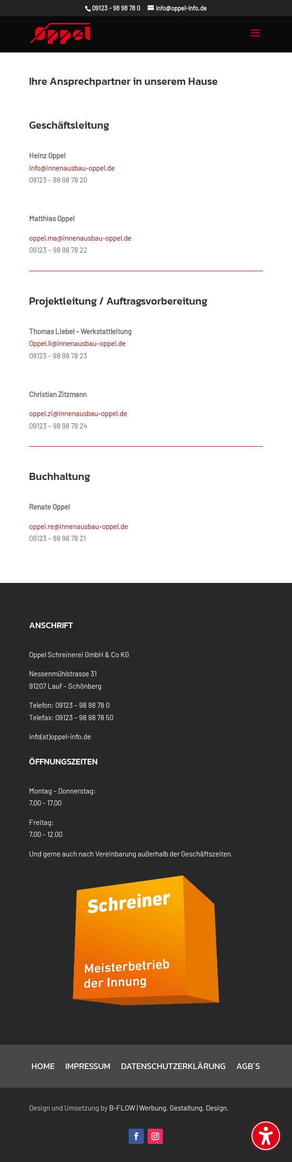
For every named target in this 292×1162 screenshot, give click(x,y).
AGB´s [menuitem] (248, 1067)
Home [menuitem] (43, 1067)
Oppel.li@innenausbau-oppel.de (77, 343)
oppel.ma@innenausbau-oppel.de (80, 238)
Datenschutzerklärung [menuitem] (173, 1067)
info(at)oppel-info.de (60, 736)
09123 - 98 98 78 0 (116, 8)
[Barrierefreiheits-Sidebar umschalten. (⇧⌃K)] (266, 1135)
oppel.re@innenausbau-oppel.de (78, 526)
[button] (255, 39)
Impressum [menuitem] (88, 1067)
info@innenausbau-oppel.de (72, 167)
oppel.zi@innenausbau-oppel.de (78, 413)
